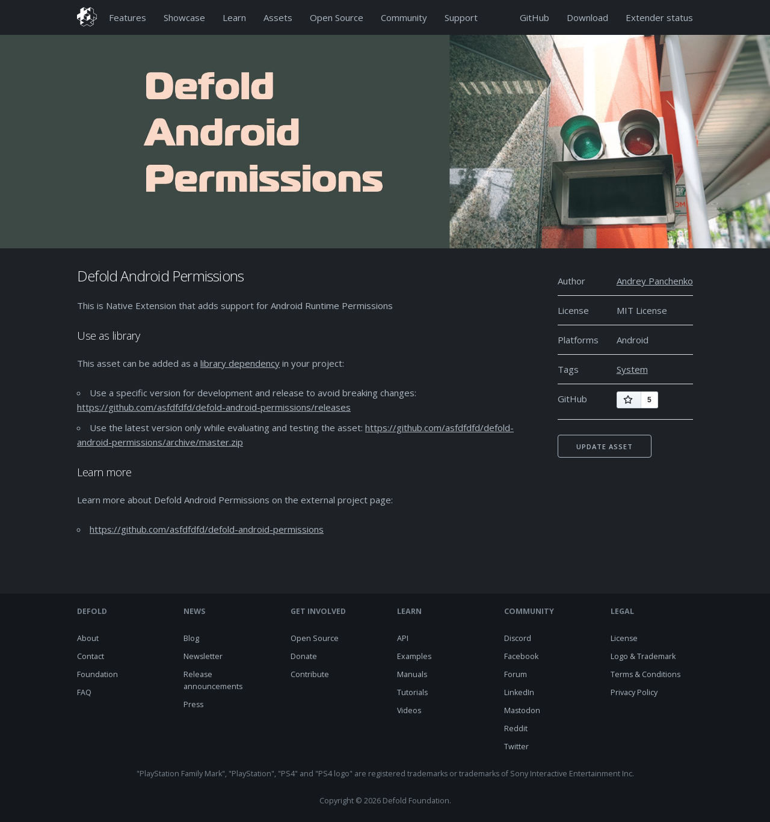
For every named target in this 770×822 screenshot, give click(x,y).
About (88, 638)
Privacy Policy (634, 692)
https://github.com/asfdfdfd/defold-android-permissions (207, 529)
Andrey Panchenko (655, 281)
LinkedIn (519, 692)
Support (461, 17)
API (402, 638)
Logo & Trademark (643, 656)
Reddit (516, 728)
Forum (515, 674)
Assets (277, 17)
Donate (304, 656)
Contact (90, 656)
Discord (517, 638)
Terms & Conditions (645, 674)
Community (404, 17)
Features (127, 17)
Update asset (604, 446)
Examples (414, 656)
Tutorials (412, 692)
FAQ (84, 692)
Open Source (336, 17)
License (624, 638)
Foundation (97, 674)
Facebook (521, 656)
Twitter (516, 746)
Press (193, 704)
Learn (234, 17)
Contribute (310, 674)
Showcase (184, 17)
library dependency (240, 363)
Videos (409, 710)
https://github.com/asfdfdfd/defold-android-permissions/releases (214, 407)
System (632, 369)
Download (587, 17)
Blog (191, 638)
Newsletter (203, 656)
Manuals (412, 674)
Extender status (659, 17)
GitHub (534, 17)
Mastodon (522, 710)
